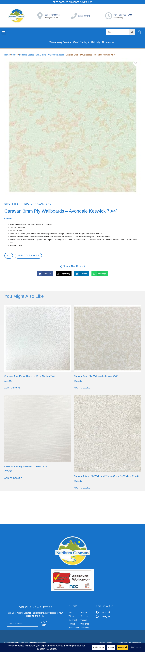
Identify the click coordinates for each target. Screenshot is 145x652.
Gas (70, 613)
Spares (14, 55)
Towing (72, 624)
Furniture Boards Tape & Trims (32, 55)
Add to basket (29, 255)
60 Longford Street (52, 15)
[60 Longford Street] (39, 15)
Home (7, 55)
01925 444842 (84, 16)
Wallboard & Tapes (56, 55)
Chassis (84, 616)
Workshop (84, 624)
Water (71, 616)
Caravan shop (42, 203)
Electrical (73, 620)
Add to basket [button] (13, 388)
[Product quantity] (9, 256)
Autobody (84, 628)
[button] (3, 32)
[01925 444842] (74, 16)
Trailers (83, 620)
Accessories (73, 628)
